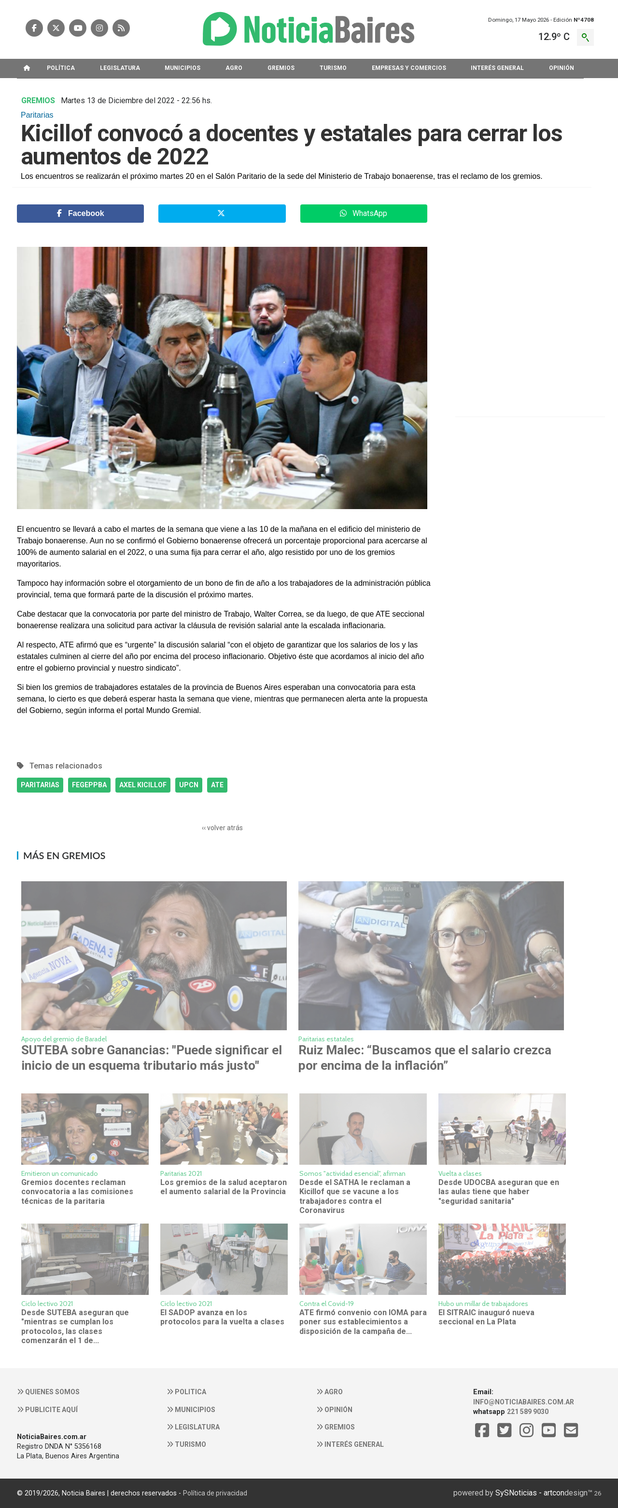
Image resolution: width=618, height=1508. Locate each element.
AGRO (233, 68)
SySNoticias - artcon (529, 1492)
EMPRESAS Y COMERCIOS (409, 68)
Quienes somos (48, 1392)
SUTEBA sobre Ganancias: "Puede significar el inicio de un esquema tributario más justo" (151, 1057)
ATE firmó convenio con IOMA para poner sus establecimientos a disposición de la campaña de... (363, 1322)
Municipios (191, 1410)
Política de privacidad (215, 1493)
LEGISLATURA (120, 68)
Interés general (350, 1444)
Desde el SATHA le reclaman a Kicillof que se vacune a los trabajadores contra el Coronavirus (354, 1196)
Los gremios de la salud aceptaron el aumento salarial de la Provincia (223, 1187)
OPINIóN (561, 68)
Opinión (334, 1410)
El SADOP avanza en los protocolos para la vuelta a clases (222, 1317)
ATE (217, 785)
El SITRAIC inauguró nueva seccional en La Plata (486, 1317)
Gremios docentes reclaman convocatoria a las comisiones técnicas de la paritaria (77, 1192)
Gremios (335, 1427)
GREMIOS (281, 68)
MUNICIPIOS (182, 68)
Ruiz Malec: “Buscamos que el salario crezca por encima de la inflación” (424, 1057)
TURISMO (333, 68)
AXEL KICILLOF (143, 785)
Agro (329, 1392)
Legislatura (193, 1427)
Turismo (186, 1444)
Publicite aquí (47, 1410)
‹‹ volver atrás (222, 828)
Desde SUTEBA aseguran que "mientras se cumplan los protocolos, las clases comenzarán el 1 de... (75, 1326)
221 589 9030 (527, 1411)
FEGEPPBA (89, 785)
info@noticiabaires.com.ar (523, 1402)
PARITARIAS (40, 785)
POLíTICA (61, 68)
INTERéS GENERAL (497, 68)
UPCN (188, 785)
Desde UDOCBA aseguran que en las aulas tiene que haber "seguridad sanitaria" (498, 1192)
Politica (186, 1392)
